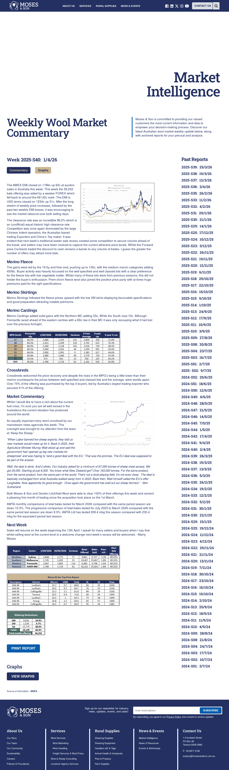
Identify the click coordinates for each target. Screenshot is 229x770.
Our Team (12, 743)
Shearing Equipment (105, 743)
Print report (23, 648)
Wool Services (58, 738)
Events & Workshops (149, 748)
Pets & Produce (103, 758)
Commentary (18, 170)
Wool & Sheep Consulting (64, 758)
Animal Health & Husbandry (109, 753)
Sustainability (13, 753)
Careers (11, 758)
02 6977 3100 (193, 751)
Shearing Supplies (104, 738)
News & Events (151, 730)
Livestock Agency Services (65, 763)
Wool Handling (60, 748)
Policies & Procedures (18, 763)
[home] (23, 5)
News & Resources (149, 743)
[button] (68, 6)
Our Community (15, 748)
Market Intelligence (148, 738)
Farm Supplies (102, 763)
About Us (14, 730)
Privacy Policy (174, 716)
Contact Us (192, 730)
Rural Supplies (107, 730)
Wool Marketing (60, 743)
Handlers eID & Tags (105, 748)
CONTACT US (202, 6)
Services (58, 730)
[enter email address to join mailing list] (165, 710)
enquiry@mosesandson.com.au (199, 756)
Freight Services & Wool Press (68, 753)
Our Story (12, 738)
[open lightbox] (117, 207)
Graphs (43, 170)
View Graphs (22, 676)
